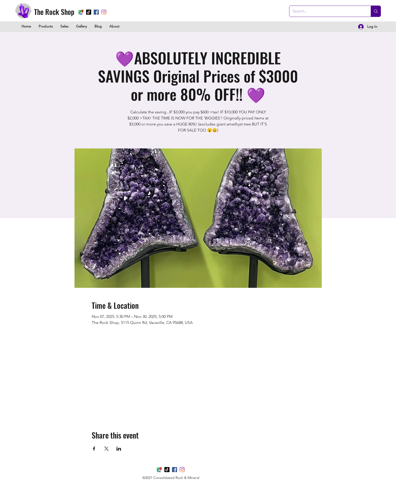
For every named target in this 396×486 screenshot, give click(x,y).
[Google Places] (81, 12)
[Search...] (326, 11)
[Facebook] (96, 12)
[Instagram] (103, 12)
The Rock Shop (54, 12)
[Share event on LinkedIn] (118, 449)
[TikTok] (88, 12)
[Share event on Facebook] (94, 449)
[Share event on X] (106, 449)
